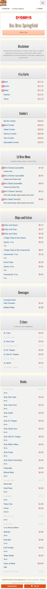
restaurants (12, 586)
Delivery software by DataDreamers (23, 583)
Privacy (42, 580)
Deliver (7, 9)
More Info (23, 32)
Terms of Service (33, 580)
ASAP (40, 9)
